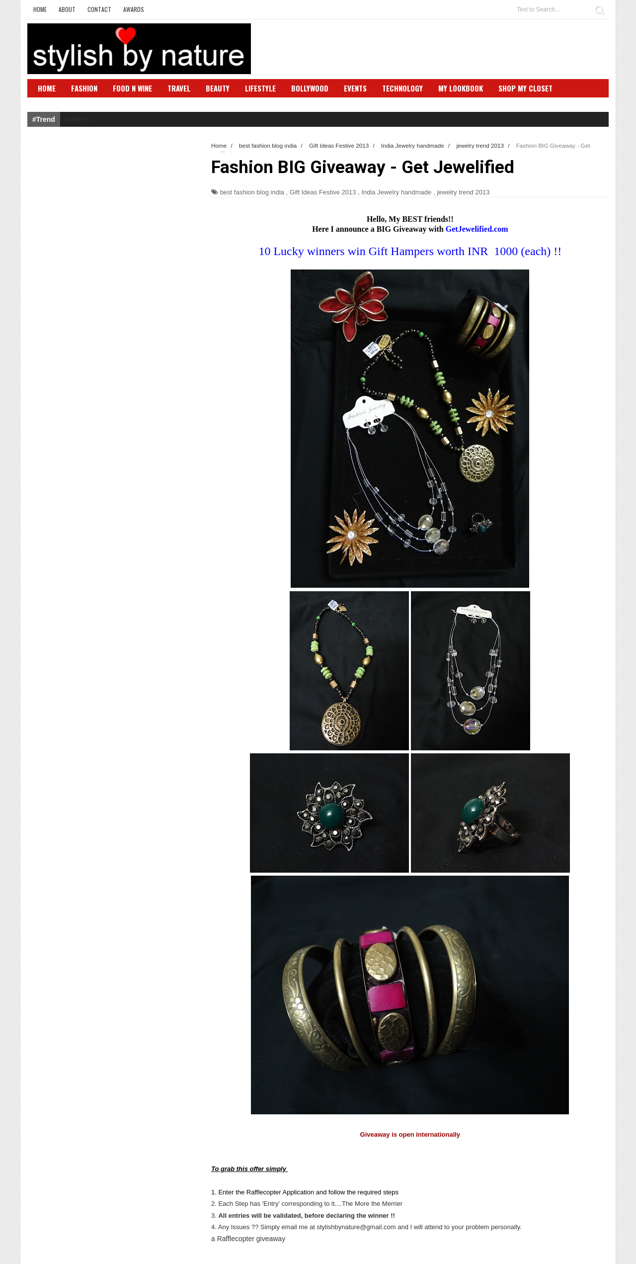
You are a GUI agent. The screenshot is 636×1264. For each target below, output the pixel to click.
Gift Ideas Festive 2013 (323, 192)
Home (40, 9)
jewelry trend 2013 (463, 192)
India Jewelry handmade (396, 192)
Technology (402, 88)
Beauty (218, 88)
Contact (99, 9)
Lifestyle (260, 88)
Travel (178, 88)
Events (355, 88)
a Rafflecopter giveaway (248, 1239)
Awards (133, 9)
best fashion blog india (252, 192)
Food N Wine (132, 88)
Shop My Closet (525, 88)
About (67, 9)
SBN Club (53, 102)
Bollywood (309, 88)
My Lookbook (460, 88)
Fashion (84, 88)
